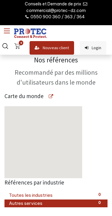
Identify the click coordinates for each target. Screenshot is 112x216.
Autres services (56, 203)
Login (93, 48)
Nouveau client (52, 48)
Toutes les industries (56, 195)
